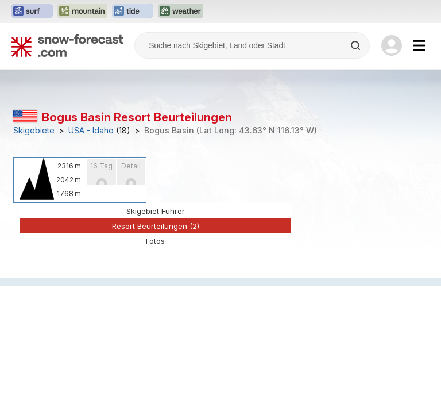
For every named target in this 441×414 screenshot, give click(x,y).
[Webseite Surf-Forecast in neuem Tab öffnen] (32, 11)
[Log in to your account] (391, 45)
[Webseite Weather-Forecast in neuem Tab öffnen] (180, 11)
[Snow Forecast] (67, 45)
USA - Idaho (91, 130)
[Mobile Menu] (419, 45)
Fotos (155, 241)
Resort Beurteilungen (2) (155, 226)
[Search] (356, 45)
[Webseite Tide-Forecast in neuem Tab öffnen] (132, 11)
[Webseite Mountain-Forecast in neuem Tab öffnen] (82, 11)
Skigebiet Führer (155, 211)
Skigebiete (34, 130)
